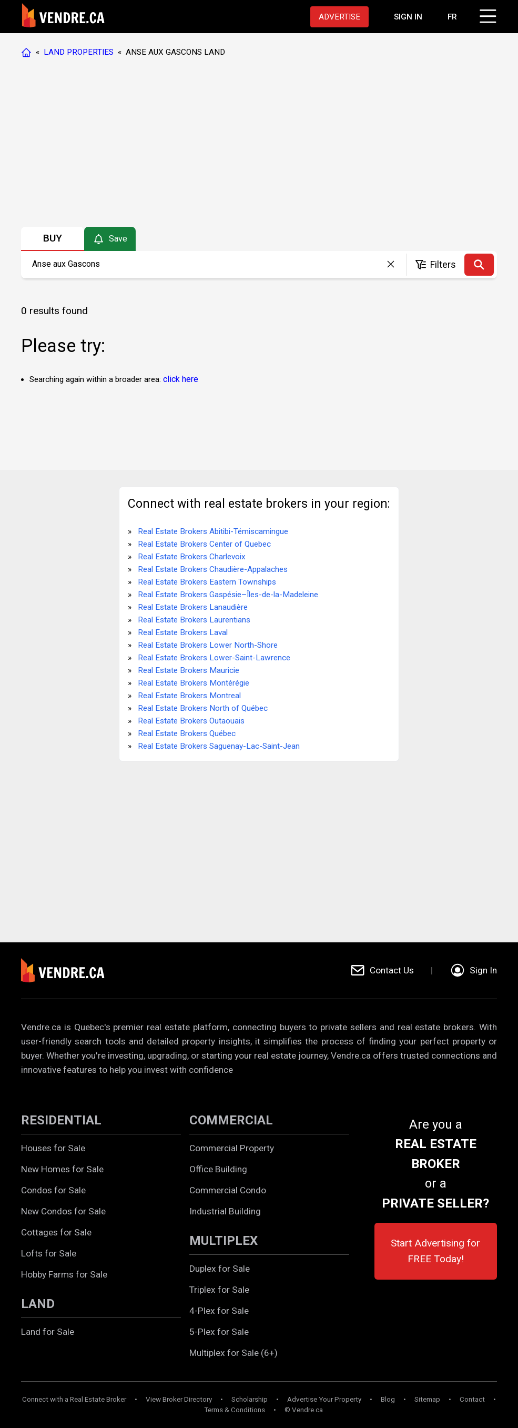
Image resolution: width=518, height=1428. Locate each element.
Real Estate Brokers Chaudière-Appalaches (213, 569)
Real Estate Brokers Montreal (189, 695)
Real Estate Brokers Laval (183, 632)
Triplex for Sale (219, 1289)
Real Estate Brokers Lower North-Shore (208, 645)
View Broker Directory (179, 1399)
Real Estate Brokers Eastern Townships (207, 582)
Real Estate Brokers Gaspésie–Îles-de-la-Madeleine (228, 594)
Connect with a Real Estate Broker (74, 1399)
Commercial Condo (227, 1190)
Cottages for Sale (56, 1232)
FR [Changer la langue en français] (452, 17)
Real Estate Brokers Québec (187, 733)
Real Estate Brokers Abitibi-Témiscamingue (213, 531)
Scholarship (249, 1399)
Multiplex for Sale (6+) (233, 1352)
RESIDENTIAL (61, 1120)
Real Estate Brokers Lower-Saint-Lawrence (214, 657)
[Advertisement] (258, 144)
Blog (388, 1399)
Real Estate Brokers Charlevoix (192, 556)
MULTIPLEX (223, 1240)
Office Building (218, 1169)
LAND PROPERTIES (79, 52)
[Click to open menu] (486, 14)
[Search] (479, 265)
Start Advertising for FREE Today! (435, 1251)
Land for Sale (47, 1331)
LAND (38, 1304)
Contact (472, 1399)
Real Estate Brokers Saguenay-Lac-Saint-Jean (219, 746)
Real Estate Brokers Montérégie (193, 683)
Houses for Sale (53, 1148)
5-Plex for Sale (219, 1331)
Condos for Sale (53, 1190)
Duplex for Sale (219, 1268)
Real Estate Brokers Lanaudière (193, 607)
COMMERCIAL (231, 1120)
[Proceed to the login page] (408, 16)
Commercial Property (231, 1148)
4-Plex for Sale (219, 1310)
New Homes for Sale (62, 1169)
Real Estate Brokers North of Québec (203, 708)
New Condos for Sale (63, 1211)
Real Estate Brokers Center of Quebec (204, 544)
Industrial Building (225, 1211)
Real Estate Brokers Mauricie (188, 670)
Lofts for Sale (48, 1253)
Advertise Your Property (324, 1399)
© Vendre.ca (304, 1410)
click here (180, 379)
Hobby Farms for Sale (64, 1274)
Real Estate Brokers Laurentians (194, 620)
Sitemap (427, 1399)
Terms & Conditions (234, 1410)
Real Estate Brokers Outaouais (191, 721)
